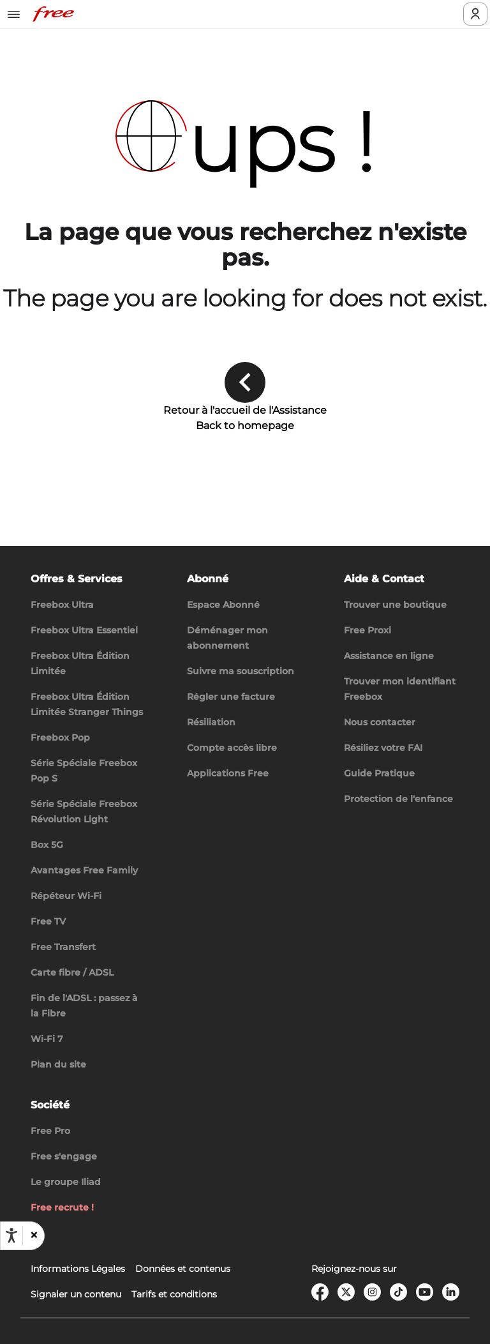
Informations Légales (78, 1268)
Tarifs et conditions (174, 1294)
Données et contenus (182, 1268)
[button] (33, 1235)
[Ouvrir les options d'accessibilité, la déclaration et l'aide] (11, 1235)
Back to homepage (245, 425)
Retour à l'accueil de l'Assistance (245, 410)
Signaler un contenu (76, 1294)
